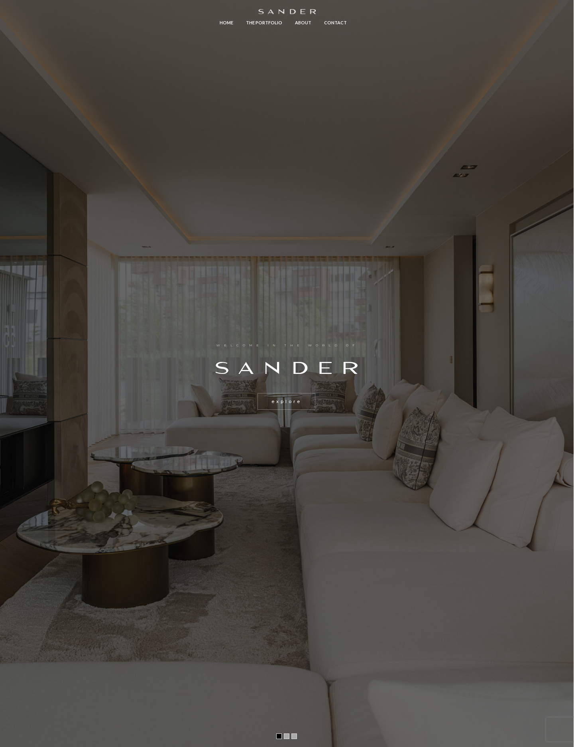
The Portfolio (264, 22)
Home (226, 22)
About (303, 22)
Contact (335, 22)
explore (286, 401)
